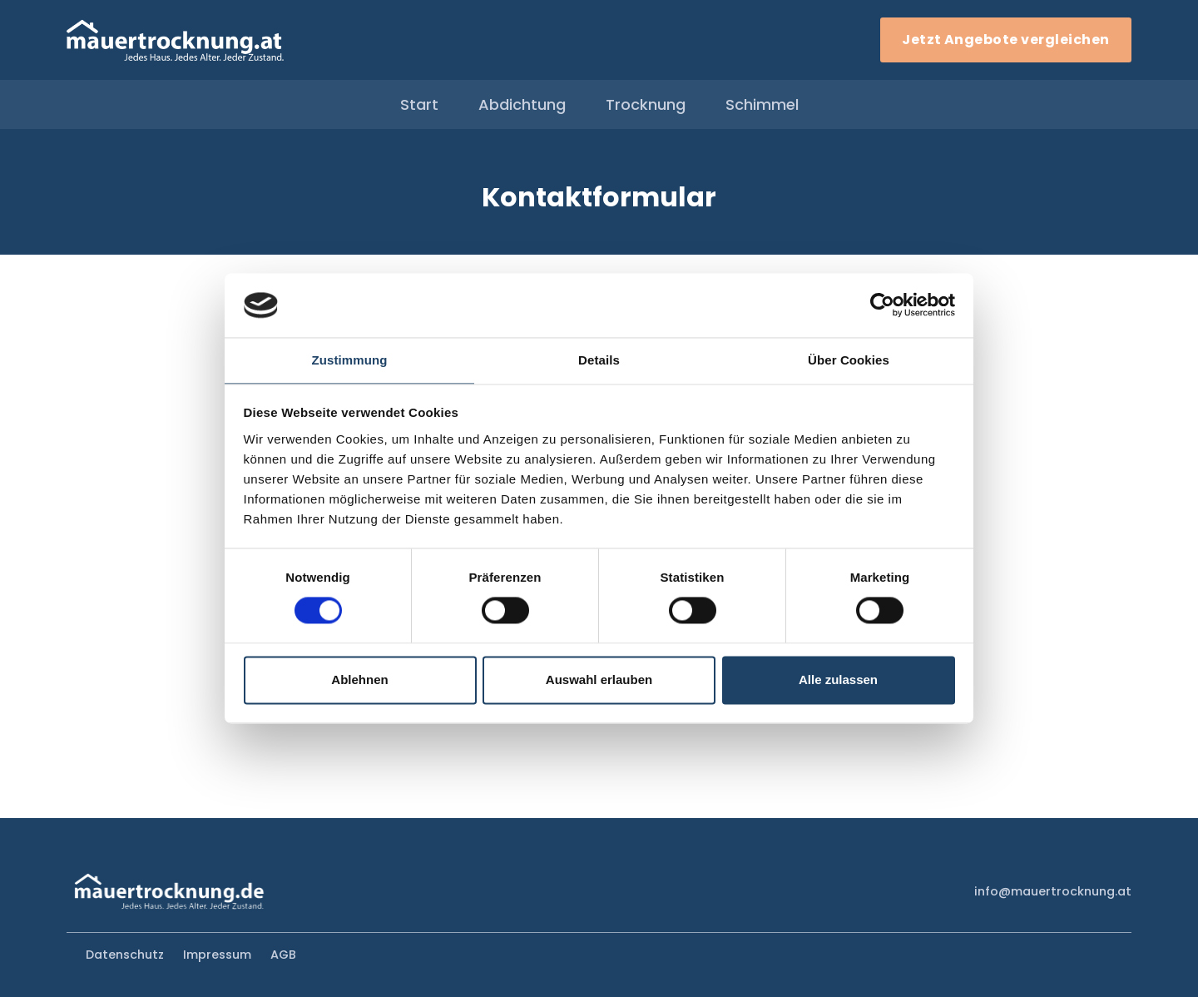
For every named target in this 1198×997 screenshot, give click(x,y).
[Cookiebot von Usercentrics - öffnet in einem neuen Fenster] (882, 305)
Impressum (217, 954)
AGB (283, 954)
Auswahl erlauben (599, 679)
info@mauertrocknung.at (1052, 891)
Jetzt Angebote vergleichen (1005, 39)
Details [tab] (599, 360)
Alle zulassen (838, 679)
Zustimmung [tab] (350, 360)
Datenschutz (125, 954)
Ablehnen (359, 679)
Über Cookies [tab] (848, 360)
